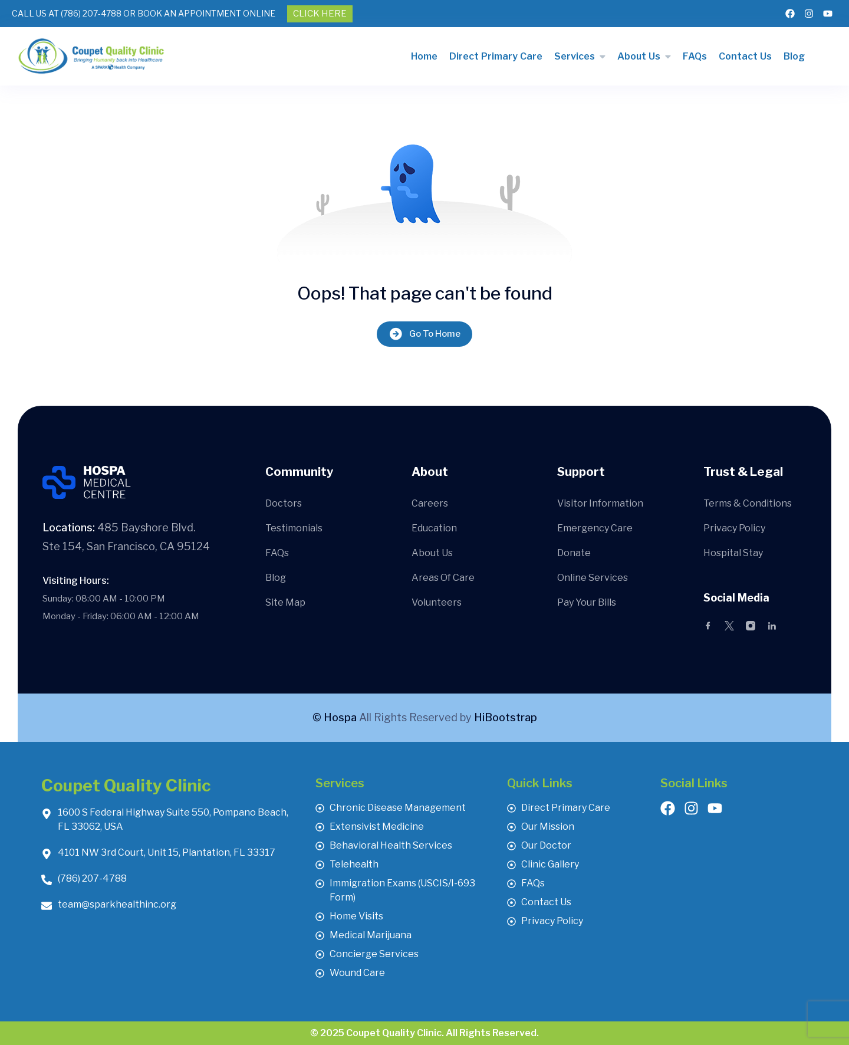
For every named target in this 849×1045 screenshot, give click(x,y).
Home (424, 56)
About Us (638, 56)
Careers (430, 503)
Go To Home (424, 334)
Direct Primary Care (495, 56)
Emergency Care (595, 528)
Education (434, 528)
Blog (794, 56)
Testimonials (294, 528)
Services (574, 56)
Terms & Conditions (747, 503)
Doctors (283, 503)
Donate (574, 552)
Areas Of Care (443, 577)
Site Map (285, 602)
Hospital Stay (733, 552)
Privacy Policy (734, 528)
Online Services (592, 577)
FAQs (695, 56)
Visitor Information (600, 503)
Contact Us (745, 56)
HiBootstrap (505, 717)
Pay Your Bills (586, 602)
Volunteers (437, 602)
